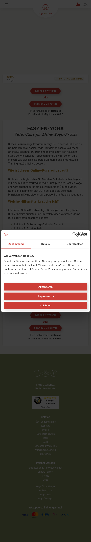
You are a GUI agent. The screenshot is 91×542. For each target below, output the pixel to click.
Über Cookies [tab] (75, 243)
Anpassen (46, 296)
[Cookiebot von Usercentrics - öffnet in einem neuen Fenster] (72, 234)
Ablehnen (45, 305)
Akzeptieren (45, 286)
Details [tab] (45, 243)
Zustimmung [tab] (16, 243)
